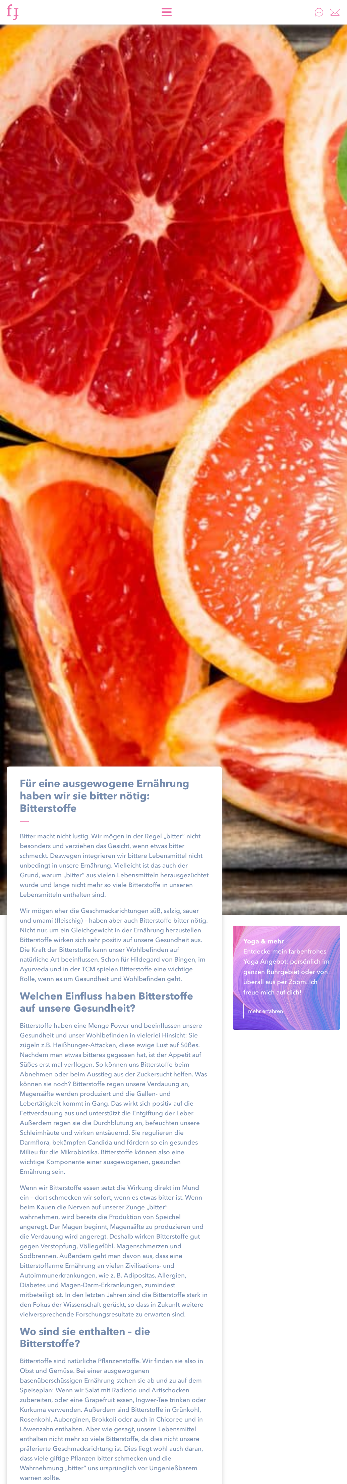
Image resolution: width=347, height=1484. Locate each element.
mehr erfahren (265, 1011)
